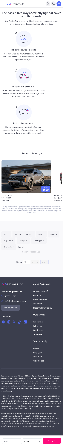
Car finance (38, 330)
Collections (38, 356)
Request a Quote (10, 308)
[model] (32, 441)
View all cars (38, 361)
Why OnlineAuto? (40, 291)
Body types (38, 352)
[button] (61, 438)
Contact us (37, 303)
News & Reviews (40, 299)
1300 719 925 (10, 296)
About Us (37, 295)
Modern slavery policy (42, 308)
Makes (36, 348)
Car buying (38, 322)
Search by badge (29, 252)
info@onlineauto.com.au (15, 301)
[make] (12, 441)
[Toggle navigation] (4, 3)
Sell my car (37, 326)
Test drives (38, 334)
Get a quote (52, 441)
